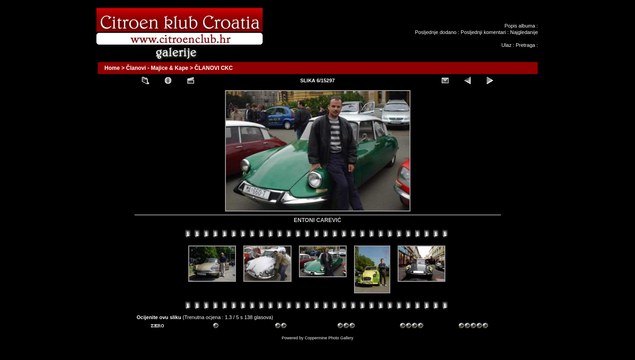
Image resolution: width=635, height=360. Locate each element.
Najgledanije (524, 32)
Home (112, 68)
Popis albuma (520, 26)
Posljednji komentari (483, 32)
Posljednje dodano (436, 32)
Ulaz (506, 45)
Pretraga (525, 45)
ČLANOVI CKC (214, 68)
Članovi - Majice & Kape (157, 68)
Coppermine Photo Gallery (328, 338)
